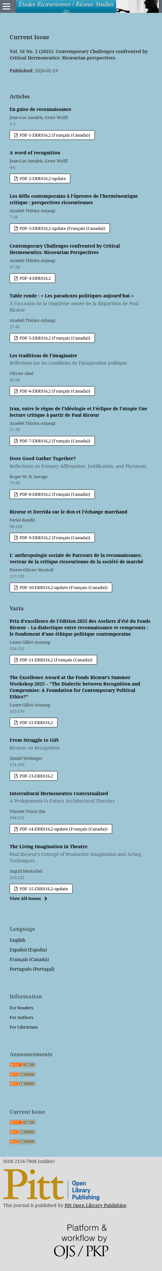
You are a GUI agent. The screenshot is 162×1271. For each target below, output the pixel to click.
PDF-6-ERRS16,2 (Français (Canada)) (54, 391)
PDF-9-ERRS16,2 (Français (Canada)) (54, 537)
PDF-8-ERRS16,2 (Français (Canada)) (54, 494)
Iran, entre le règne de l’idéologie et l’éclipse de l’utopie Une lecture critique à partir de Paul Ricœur (78, 411)
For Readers (21, 1008)
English (17, 940)
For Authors (21, 1017)
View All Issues (25, 898)
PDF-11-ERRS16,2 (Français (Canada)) (56, 660)
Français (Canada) (29, 959)
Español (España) (28, 950)
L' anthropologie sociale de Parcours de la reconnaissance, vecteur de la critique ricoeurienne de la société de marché (76, 558)
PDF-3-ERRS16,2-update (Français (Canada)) (62, 228)
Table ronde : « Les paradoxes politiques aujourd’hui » (81, 303)
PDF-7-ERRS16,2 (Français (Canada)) (54, 441)
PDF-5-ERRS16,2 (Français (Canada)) (54, 338)
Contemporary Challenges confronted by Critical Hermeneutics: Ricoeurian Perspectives (65, 249)
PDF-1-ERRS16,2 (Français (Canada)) (54, 135)
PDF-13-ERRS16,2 (36, 776)
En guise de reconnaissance (40, 109)
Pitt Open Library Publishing (95, 1205)
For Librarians (24, 1027)
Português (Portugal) (32, 969)
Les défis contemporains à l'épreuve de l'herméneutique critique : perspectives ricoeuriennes (74, 199)
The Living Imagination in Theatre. (81, 853)
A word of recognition (35, 153)
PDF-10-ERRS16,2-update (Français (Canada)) (63, 587)
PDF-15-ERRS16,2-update (43, 889)
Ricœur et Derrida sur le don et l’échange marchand (68, 512)
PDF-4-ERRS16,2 (35, 278)
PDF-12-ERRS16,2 (36, 722)
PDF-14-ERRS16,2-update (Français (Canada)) (63, 829)
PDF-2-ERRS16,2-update (42, 178)
